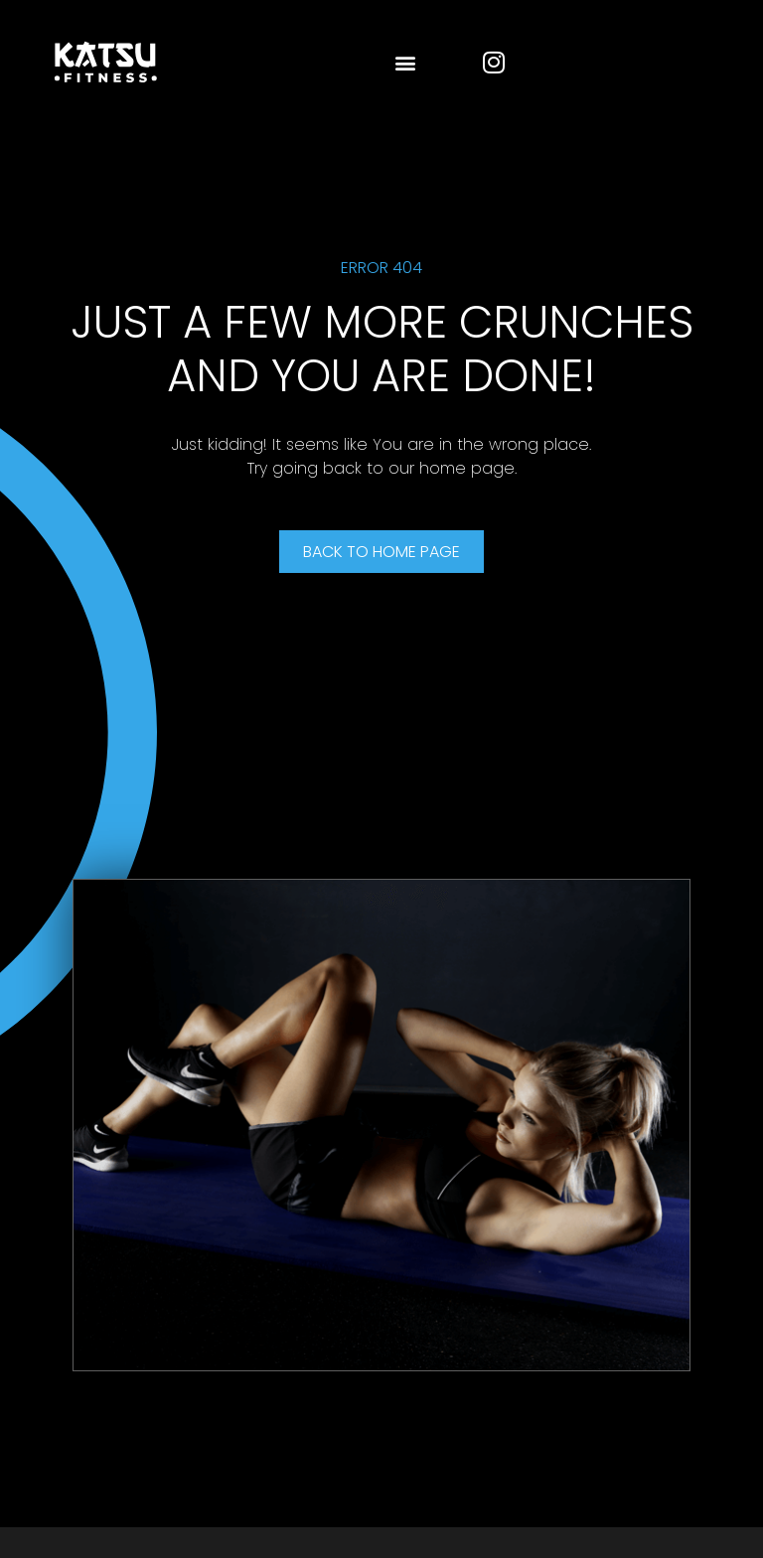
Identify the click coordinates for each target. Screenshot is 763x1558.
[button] (404, 62)
